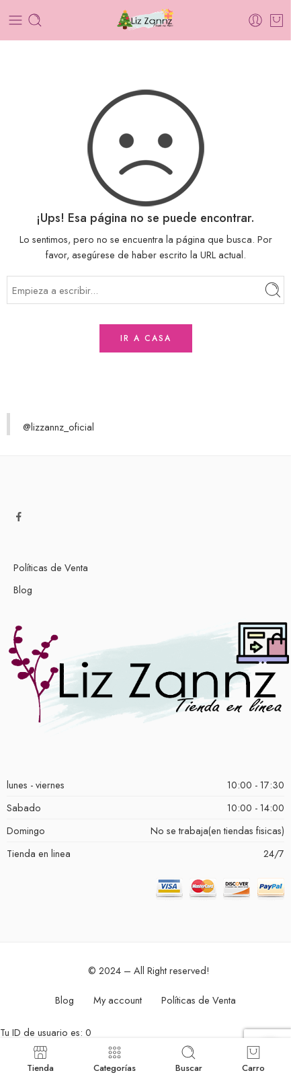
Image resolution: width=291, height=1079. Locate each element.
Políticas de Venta (50, 567)
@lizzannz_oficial (58, 427)
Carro (253, 1058)
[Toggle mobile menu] (15, 20)
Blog (22, 590)
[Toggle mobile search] (35, 20)
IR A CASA (145, 338)
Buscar (188, 1058)
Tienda (40, 1058)
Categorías (114, 1058)
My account (117, 1000)
